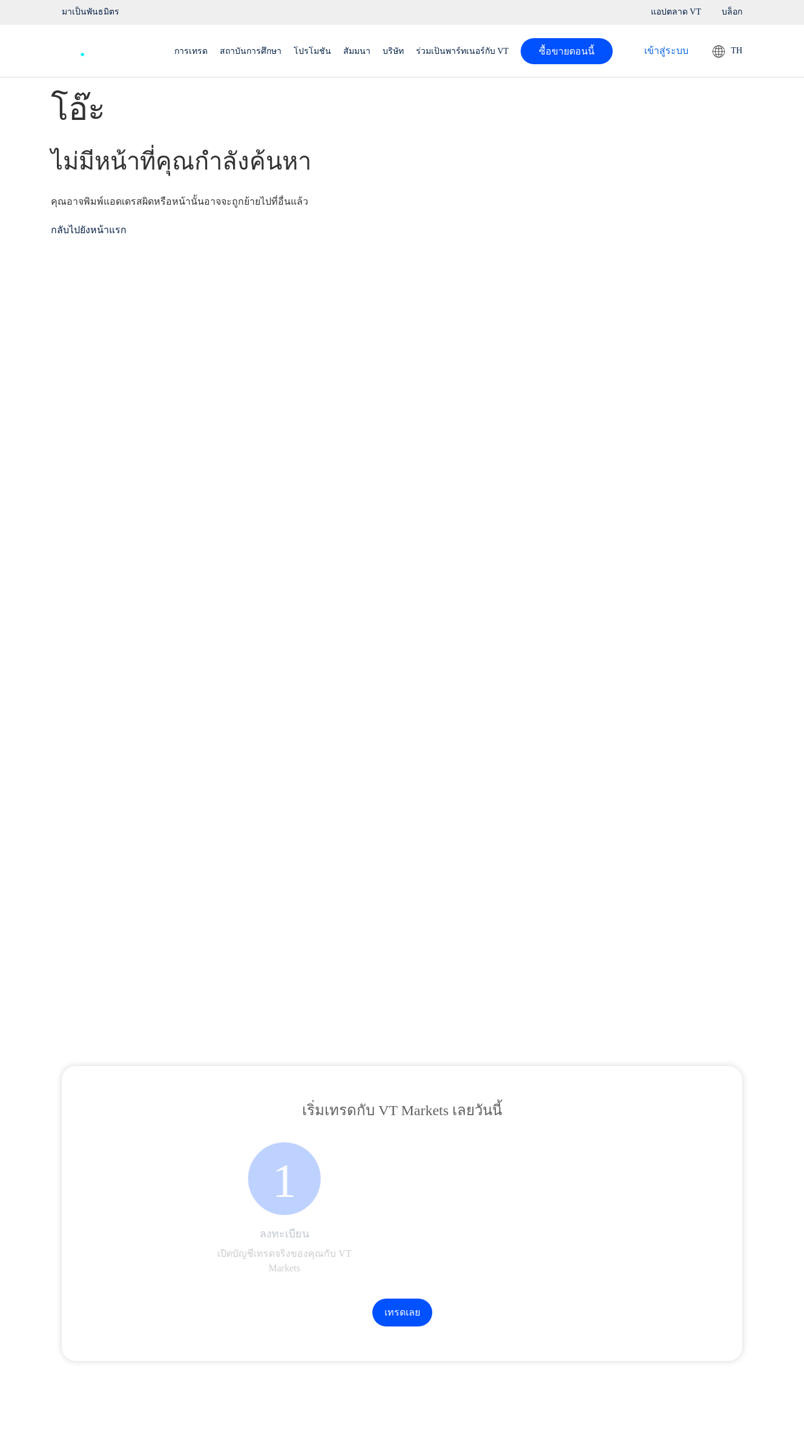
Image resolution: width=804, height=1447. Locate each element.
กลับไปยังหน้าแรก (89, 230)
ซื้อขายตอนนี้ (567, 51)
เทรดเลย (402, 1312)
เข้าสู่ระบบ (666, 50)
